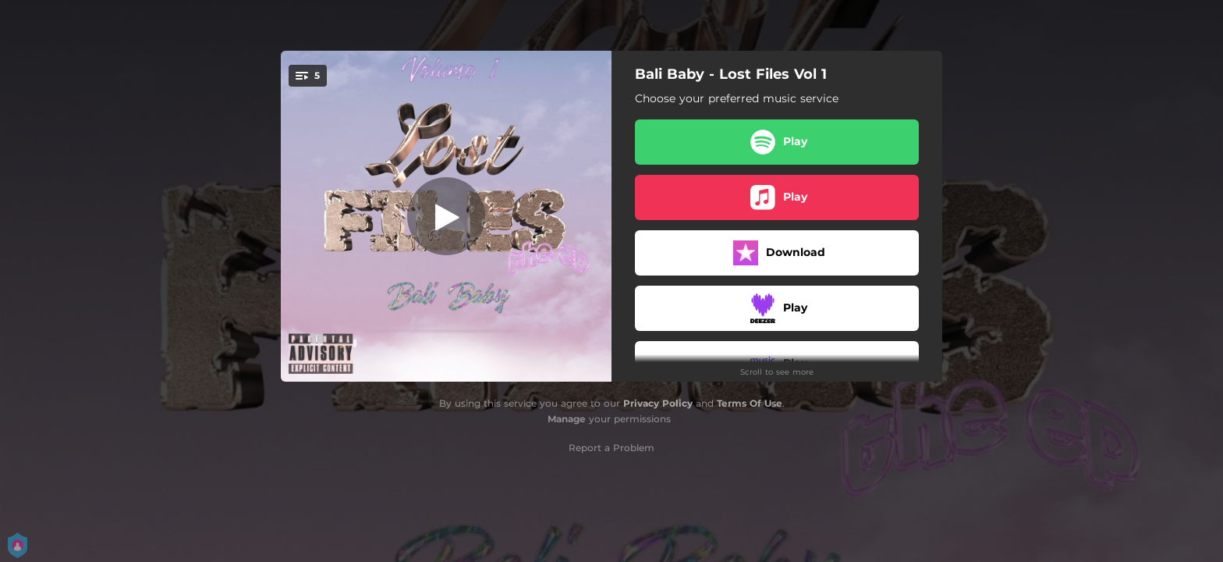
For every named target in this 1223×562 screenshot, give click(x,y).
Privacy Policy (658, 403)
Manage (567, 419)
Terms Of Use (749, 403)
